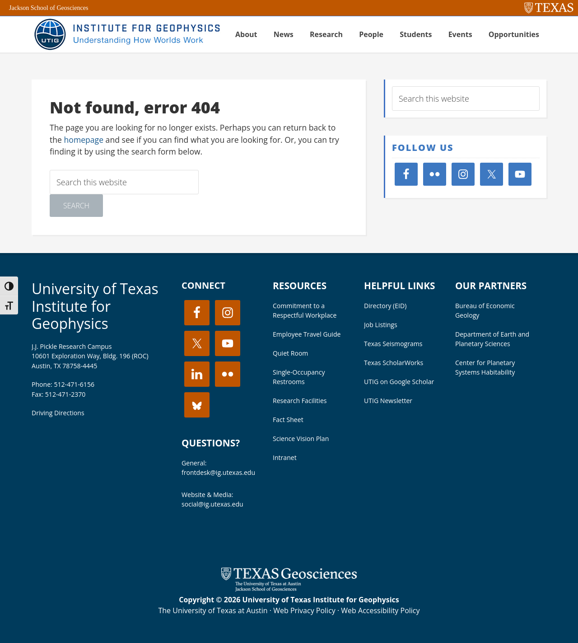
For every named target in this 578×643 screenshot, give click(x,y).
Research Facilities (300, 400)
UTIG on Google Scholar (399, 381)
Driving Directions (58, 412)
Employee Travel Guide (306, 334)
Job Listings (380, 324)
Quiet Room (290, 353)
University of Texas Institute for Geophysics (95, 306)
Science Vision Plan (301, 438)
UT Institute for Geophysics (126, 34)
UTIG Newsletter (388, 400)
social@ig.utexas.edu (212, 504)
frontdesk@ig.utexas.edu (218, 472)
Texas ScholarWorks (393, 362)
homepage (84, 139)
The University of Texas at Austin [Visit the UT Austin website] (212, 610)
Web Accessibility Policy (380, 610)
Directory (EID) (385, 305)
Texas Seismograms (393, 343)
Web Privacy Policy (304, 610)
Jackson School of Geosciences (48, 8)
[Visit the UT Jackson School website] (289, 589)
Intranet (285, 457)
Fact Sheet (288, 419)
